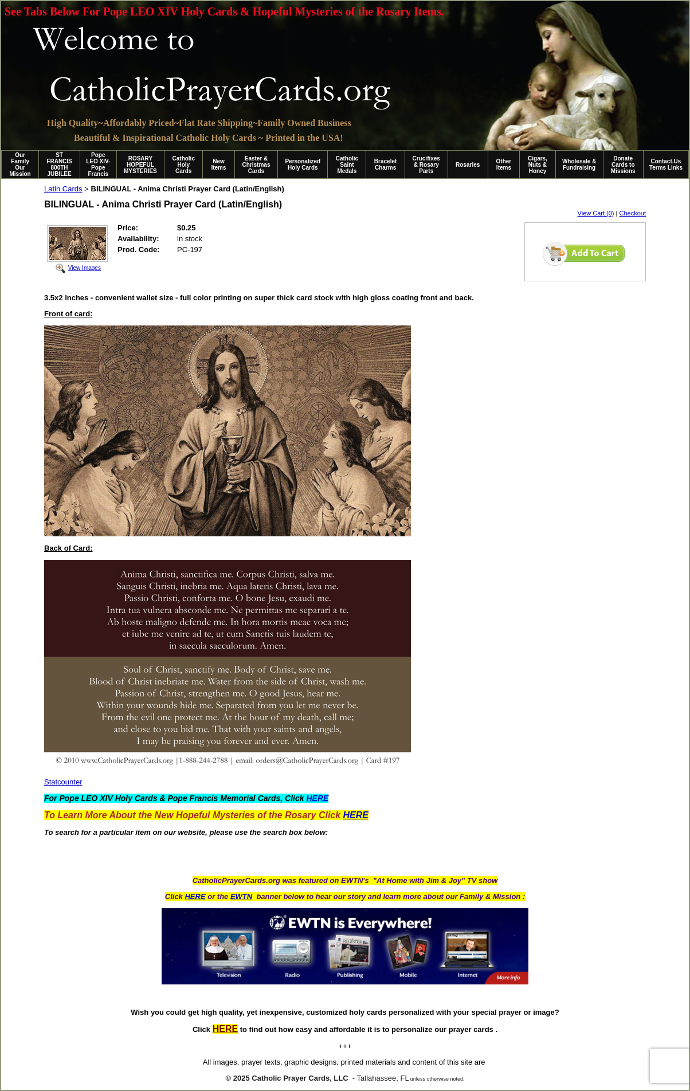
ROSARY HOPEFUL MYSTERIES (140, 164)
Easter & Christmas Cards (256, 164)
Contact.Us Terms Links (666, 164)
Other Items (504, 164)
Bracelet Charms (385, 164)
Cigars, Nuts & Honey (537, 164)
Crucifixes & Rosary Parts (426, 164)
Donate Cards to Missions (623, 164)
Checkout (633, 213)
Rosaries (468, 165)
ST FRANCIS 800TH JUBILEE (59, 164)
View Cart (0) (596, 213)
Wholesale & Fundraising (579, 164)
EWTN (241, 896)
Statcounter (63, 782)
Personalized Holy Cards (302, 164)
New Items (218, 164)
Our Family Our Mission (20, 164)
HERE (195, 896)
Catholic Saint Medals (347, 164)
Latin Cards (63, 189)
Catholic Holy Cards (183, 164)
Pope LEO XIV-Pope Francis (98, 164)
